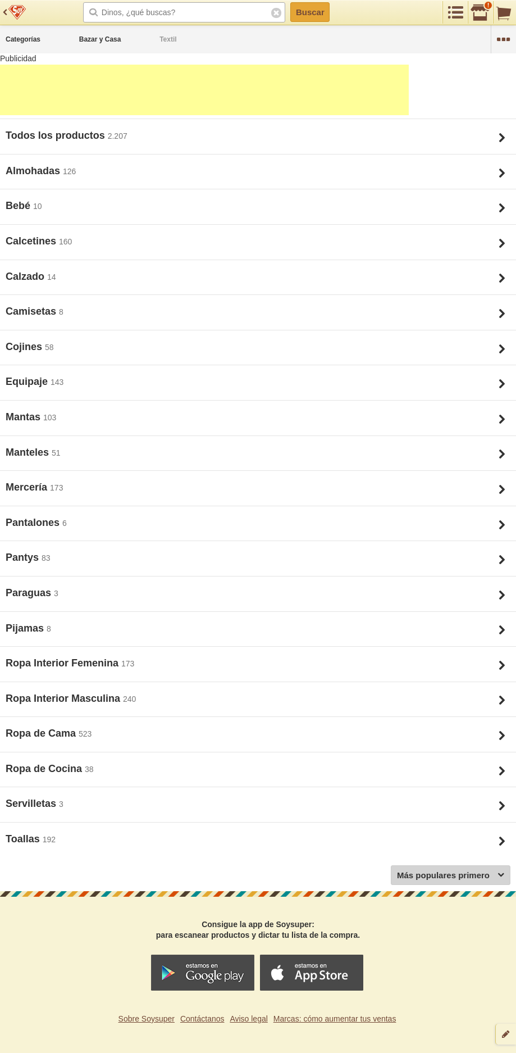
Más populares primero (450, 875)
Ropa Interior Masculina (64, 698)
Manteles (29, 452)
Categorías (23, 39)
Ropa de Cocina (45, 768)
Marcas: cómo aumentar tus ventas (334, 1018)
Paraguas (30, 592)
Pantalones (34, 522)
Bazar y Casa (100, 39)
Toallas (24, 839)
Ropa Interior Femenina (63, 663)
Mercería (28, 487)
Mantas (24, 417)
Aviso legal (248, 1018)
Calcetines (32, 241)
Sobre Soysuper (146, 1018)
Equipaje (28, 381)
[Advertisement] (204, 90)
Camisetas (32, 311)
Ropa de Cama (42, 733)
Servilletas (32, 803)
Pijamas (26, 628)
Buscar (310, 12)
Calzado (26, 276)
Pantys (24, 557)
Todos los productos (57, 135)
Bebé (19, 205)
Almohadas (34, 170)
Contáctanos (202, 1018)
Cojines (25, 346)
